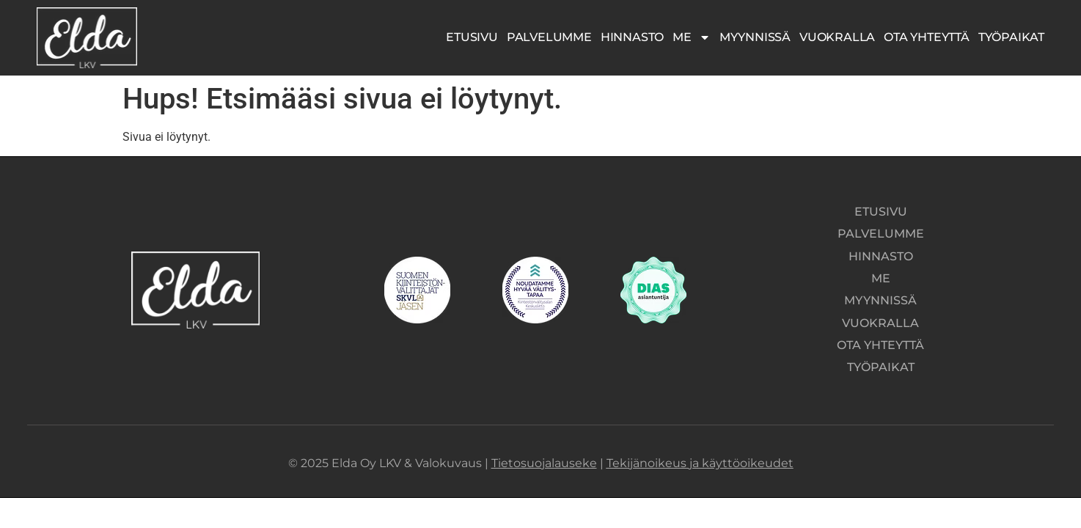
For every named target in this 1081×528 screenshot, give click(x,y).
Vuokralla (837, 37)
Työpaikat (1011, 37)
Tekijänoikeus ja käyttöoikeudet (700, 449)
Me (692, 37)
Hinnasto (632, 37)
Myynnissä (755, 37)
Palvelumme (549, 37)
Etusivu (472, 37)
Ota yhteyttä (927, 37)
